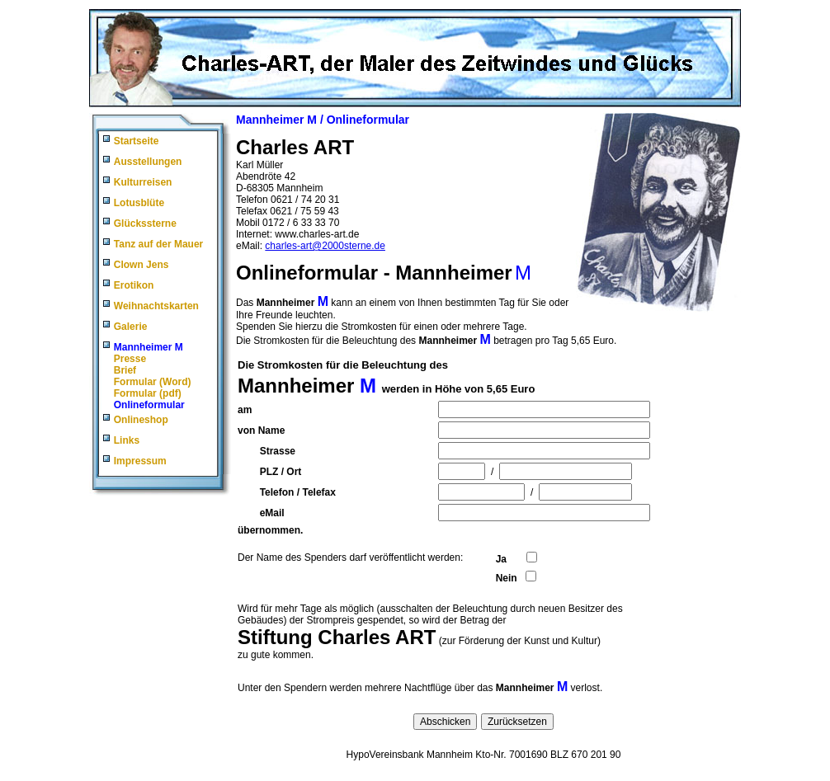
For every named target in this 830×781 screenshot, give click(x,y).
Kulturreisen (143, 182)
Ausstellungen (148, 161)
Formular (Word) (152, 382)
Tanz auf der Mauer (158, 244)
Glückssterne (145, 223)
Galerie (131, 326)
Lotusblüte (139, 203)
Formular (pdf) (148, 393)
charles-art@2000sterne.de (325, 246)
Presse (130, 359)
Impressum (140, 461)
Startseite (136, 141)
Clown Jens (141, 265)
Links (126, 440)
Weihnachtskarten (156, 306)
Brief (125, 370)
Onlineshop (141, 420)
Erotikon (134, 285)
